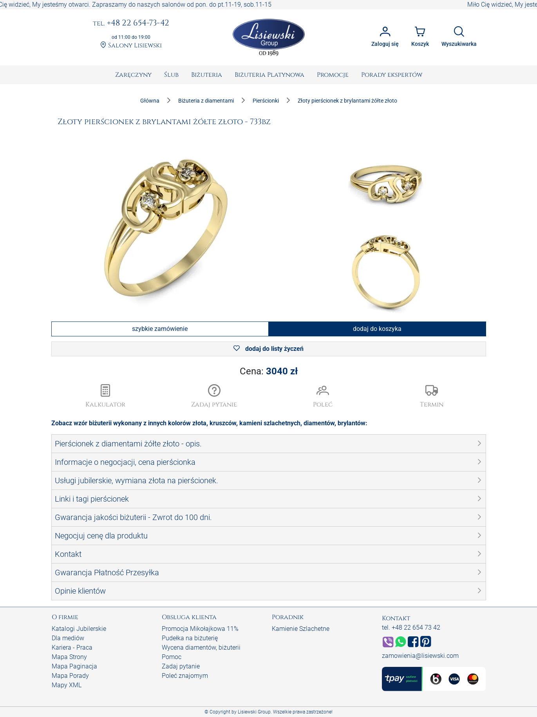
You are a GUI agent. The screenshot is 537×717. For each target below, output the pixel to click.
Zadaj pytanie (181, 666)
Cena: (269, 371)
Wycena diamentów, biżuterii (201, 647)
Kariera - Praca (72, 647)
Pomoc (171, 657)
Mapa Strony (69, 657)
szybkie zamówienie (160, 328)
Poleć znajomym (185, 675)
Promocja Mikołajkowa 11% (200, 628)
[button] (214, 396)
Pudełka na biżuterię (190, 638)
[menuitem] (133, 74)
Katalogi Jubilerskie (79, 628)
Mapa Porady (70, 675)
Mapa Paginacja (74, 666)
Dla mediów (68, 638)
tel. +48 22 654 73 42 (411, 627)
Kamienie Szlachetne (300, 628)
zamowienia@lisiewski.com (420, 655)
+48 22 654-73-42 (131, 23)
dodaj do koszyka (377, 328)
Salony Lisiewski (131, 46)
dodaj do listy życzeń (268, 348)
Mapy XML (66, 685)
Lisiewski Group (254, 712)
